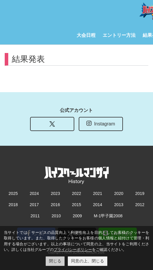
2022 (76, 193)
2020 (118, 193)
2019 (139, 193)
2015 (76, 204)
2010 (56, 215)
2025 (13, 193)
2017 (34, 204)
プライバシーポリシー (73, 249)
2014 (97, 204)
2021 (97, 193)
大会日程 (86, 35)
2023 (55, 193)
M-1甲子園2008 (108, 215)
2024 (34, 193)
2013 (118, 204)
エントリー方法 (119, 35)
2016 (55, 204)
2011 (35, 215)
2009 (77, 215)
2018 (13, 204)
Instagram (100, 123)
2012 (139, 204)
